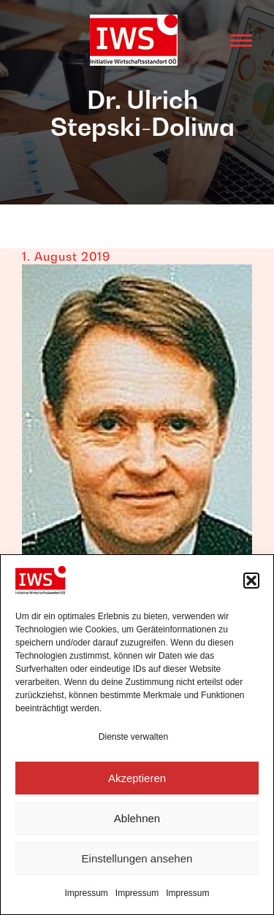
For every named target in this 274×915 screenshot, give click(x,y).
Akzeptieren (137, 778)
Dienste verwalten (133, 737)
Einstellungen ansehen (137, 858)
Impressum (85, 893)
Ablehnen (137, 818)
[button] (251, 580)
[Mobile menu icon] (241, 40)
